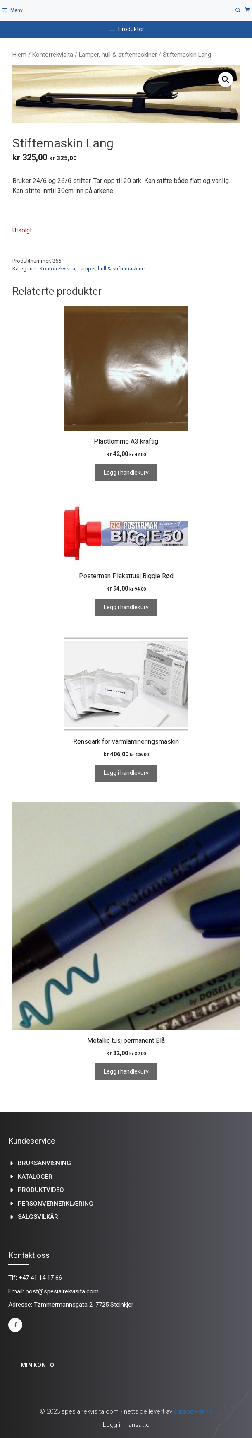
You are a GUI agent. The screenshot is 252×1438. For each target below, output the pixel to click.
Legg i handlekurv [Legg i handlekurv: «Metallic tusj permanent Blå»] (126, 1071)
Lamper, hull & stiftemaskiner (118, 54)
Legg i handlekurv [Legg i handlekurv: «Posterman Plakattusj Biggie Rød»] (126, 607)
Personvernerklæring (55, 1203)
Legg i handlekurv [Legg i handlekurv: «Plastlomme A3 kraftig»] (126, 472)
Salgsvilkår (38, 1217)
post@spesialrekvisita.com (62, 1291)
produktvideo (41, 1190)
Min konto (38, 1365)
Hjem (19, 54)
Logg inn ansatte (126, 1424)
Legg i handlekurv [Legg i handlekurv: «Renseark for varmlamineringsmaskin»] (126, 773)
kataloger (35, 1176)
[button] (225, 79)
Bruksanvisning (44, 1163)
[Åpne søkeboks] (238, 10)
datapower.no (193, 1411)
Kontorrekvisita (52, 54)
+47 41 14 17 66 (40, 1277)
